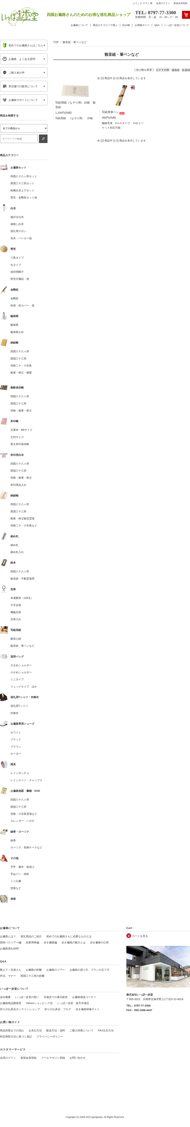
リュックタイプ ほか (23, 686)
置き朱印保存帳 (19, 444)
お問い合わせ (78, 1057)
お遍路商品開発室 (10, 1003)
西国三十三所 (18, 358)
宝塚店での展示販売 (56, 997)
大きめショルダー (21, 665)
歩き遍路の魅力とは (74, 942)
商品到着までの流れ (12, 1030)
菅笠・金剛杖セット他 (23, 197)
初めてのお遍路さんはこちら (23, 45)
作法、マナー (8, 975)
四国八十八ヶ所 (19, 351)
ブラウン (15, 746)
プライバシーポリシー (49, 1036)
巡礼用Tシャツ (19, 705)
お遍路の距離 (34, 969)
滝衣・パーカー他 (21, 238)
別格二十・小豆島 (21, 365)
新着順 (186, 69)
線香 (13, 840)
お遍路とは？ (8, 936)
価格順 (176, 69)
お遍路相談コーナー (84, 997)
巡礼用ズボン (18, 231)
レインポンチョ (19, 773)
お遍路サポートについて (20, 99)
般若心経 (15, 638)
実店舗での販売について (20, 86)
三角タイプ (17, 257)
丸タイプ (15, 264)
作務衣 (14, 713)
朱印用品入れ (18, 484)
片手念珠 (15, 605)
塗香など (15, 888)
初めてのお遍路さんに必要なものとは (69, 936)
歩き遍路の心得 (99, 942)
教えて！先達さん (10, 969)
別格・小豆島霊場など (23, 813)
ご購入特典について (81, 1030)
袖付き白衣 (17, 217)
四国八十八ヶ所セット (23, 176)
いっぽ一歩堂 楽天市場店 (73, 1003)
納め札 (14, 545)
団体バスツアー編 (10, 942)
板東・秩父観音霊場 (22, 518)
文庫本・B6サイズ (21, 429)
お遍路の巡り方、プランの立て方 (89, 969)
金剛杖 (14, 298)
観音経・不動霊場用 (22, 578)
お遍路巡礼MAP (9, 948)
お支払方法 (35, 1030)
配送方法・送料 (55, 1030)
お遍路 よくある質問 (19, 59)
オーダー (15, 753)
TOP (56, 42)
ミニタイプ (17, 679)
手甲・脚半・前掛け (22, 866)
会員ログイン (163, 3)
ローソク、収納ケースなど (26, 847)
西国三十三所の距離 (32, 975)
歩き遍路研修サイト (88, 1009)
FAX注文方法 (106, 1030)
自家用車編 (32, 942)
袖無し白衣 (17, 224)
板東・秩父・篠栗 (21, 372)
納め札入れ (17, 552)
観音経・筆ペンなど (75, 42)
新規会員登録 (180, 3)
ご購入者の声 (14, 72)
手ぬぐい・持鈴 (19, 873)
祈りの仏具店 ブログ (57, 1009)
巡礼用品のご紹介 (31, 936)
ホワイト (15, 732)
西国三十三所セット (22, 183)
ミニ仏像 (15, 880)
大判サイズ (17, 437)
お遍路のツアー (55, 969)
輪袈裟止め (17, 331)
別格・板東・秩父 (21, 410)
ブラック (15, 739)
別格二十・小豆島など (23, 525)
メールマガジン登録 (53, 1057)
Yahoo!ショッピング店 (39, 1003)
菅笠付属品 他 (19, 278)
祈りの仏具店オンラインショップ (20, 1009)
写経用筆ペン (113, 112)
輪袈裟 (14, 324)
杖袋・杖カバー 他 (22, 305)
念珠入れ (15, 619)
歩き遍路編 (50, 942)
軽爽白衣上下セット (22, 190)
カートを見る (140, 935)
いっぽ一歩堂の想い (27, 997)
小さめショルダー (21, 672)
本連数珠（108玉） (21, 597)
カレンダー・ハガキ (22, 820)
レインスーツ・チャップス (26, 780)
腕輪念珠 (15, 612)
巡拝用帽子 (17, 271)
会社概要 (5, 997)
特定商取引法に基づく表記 (16, 1036)
